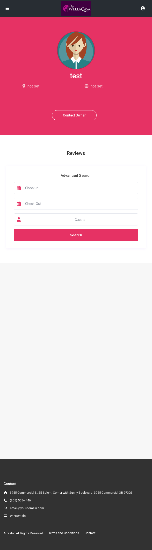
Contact (90, 533)
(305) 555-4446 (20, 500)
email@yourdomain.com (27, 508)
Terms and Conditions (64, 533)
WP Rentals (18, 516)
